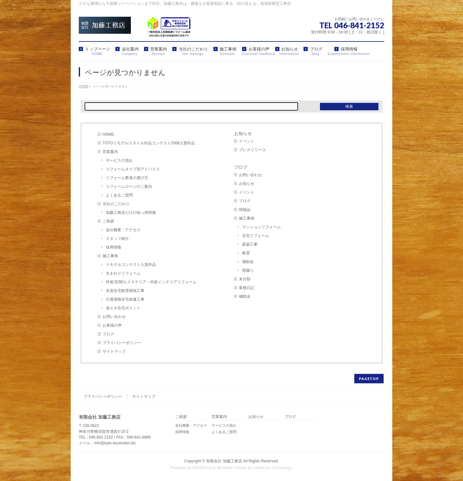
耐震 (246, 253)
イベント (246, 141)
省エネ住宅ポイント (123, 308)
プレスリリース (252, 150)
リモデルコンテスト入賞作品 (131, 264)
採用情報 (113, 247)
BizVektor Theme (232, 468)
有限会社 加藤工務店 (224, 461)
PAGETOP (369, 379)
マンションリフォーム (261, 227)
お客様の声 (112, 325)
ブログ (108, 334)
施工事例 (110, 256)
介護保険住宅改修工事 (125, 299)
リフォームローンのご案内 (129, 186)
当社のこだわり (116, 204)
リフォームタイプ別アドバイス (133, 169)
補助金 (248, 261)
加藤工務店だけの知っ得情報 (131, 212)
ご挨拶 (108, 221)
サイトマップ (114, 351)
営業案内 (110, 152)
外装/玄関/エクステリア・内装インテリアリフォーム (151, 282)
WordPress (202, 468)
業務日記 (246, 288)
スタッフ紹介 (117, 238)
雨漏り (248, 270)
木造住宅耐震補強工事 (125, 290)
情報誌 (244, 209)
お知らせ (243, 133)
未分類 (244, 279)
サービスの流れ (119, 160)
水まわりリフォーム (123, 273)
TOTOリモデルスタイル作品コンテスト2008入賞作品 (149, 143)
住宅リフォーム (255, 235)
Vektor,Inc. (262, 468)
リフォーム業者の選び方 (127, 178)
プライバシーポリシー (122, 342)
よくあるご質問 (119, 195)
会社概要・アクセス (123, 230)
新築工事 (250, 244)
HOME (108, 134)
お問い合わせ (114, 316)
